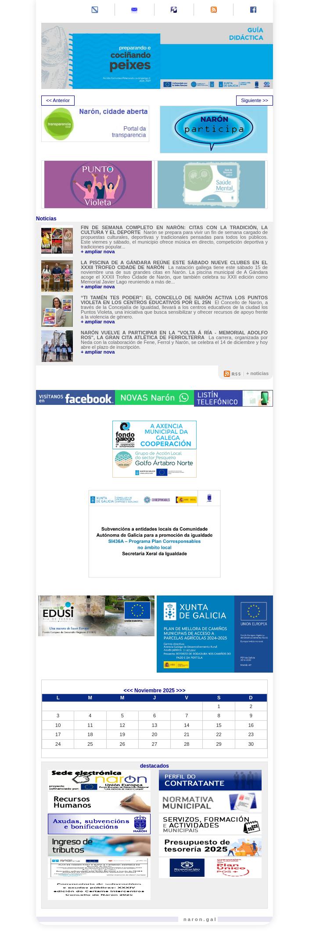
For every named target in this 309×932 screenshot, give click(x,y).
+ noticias (257, 373)
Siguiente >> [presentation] (254, 100)
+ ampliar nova (98, 251)
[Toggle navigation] (49, 10)
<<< (128, 690)
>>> (180, 690)
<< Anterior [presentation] (58, 100)
